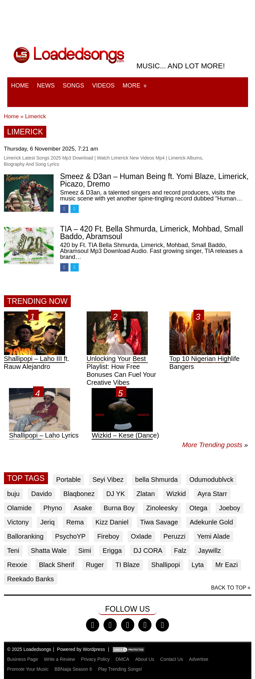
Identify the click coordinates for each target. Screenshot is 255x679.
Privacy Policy (95, 659)
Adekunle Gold (211, 522)
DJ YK (115, 493)
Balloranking (25, 536)
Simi (84, 550)
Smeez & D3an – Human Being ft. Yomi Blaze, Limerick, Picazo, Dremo (154, 180)
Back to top (228, 587)
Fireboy (108, 536)
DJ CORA (147, 550)
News (46, 85)
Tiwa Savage (159, 522)
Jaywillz (209, 550)
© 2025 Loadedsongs (29, 649)
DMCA (122, 659)
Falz (180, 550)
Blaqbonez (79, 493)
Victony (18, 522)
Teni (13, 550)
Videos (103, 85)
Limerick (35, 116)
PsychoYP (70, 536)
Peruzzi (174, 536)
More (132, 85)
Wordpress (94, 649)
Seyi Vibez (107, 479)
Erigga (112, 550)
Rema (75, 522)
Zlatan (146, 493)
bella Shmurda (156, 479)
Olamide (19, 508)
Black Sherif (56, 564)
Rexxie (17, 564)
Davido (41, 493)
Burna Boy (119, 508)
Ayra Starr (212, 493)
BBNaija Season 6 (73, 669)
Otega (198, 508)
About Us (144, 659)
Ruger (95, 564)
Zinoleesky (162, 508)
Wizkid (176, 493)
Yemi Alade (213, 536)
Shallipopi (165, 564)
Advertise (198, 659)
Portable (68, 479)
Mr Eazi (226, 564)
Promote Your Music (28, 669)
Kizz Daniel (112, 522)
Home (20, 85)
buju (13, 493)
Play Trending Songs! (120, 669)
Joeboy (229, 508)
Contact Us (171, 659)
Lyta (197, 564)
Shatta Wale (48, 550)
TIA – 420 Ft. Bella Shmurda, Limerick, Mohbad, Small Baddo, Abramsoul (151, 233)
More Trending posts (215, 444)
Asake (83, 508)
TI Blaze (127, 564)
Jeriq (47, 522)
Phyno (52, 508)
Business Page (22, 659)
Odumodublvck (212, 479)
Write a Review (59, 659)
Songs (73, 85)
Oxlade (141, 536)
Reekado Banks (30, 579)
